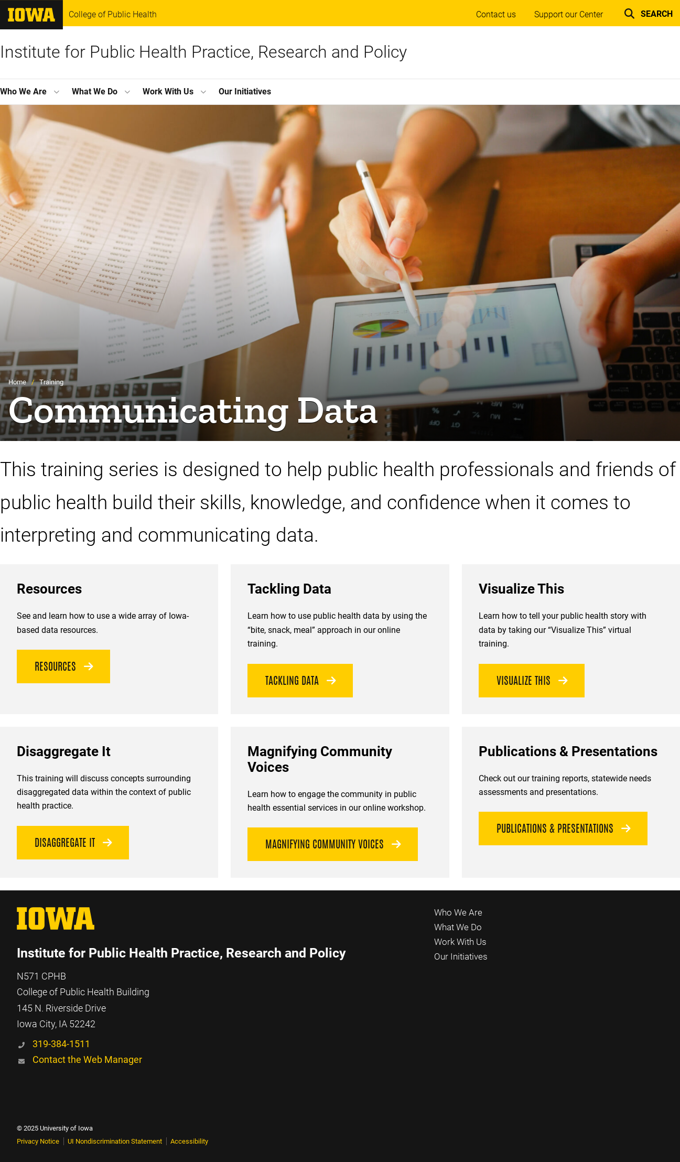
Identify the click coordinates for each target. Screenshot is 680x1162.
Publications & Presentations (554, 828)
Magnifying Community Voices (324, 844)
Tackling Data (292, 680)
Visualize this (523, 680)
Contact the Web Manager (87, 1059)
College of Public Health (113, 14)
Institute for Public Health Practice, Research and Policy (203, 52)
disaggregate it (65, 842)
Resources (55, 666)
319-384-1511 (61, 1043)
